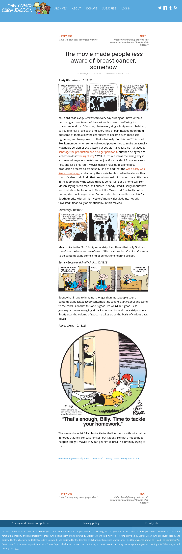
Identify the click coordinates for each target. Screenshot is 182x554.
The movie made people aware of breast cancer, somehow (104, 60)
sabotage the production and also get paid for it (87, 152)
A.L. (17, 548)
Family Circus (112, 458)
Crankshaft (97, 458)
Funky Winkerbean (130, 458)
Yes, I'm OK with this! (154, 541)
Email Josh (151, 523)
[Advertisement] (118, 479)
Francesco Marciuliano (113, 539)
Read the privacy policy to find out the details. (152, 533)
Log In (125, 8)
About (76, 8)
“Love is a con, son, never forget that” (78, 39)
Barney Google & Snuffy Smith (73, 458)
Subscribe (109, 8)
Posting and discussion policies (30, 523)
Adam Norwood (49, 539)
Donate (91, 8)
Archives (60, 8)
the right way (86, 156)
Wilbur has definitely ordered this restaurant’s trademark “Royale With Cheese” (129, 42)
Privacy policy (91, 523)
